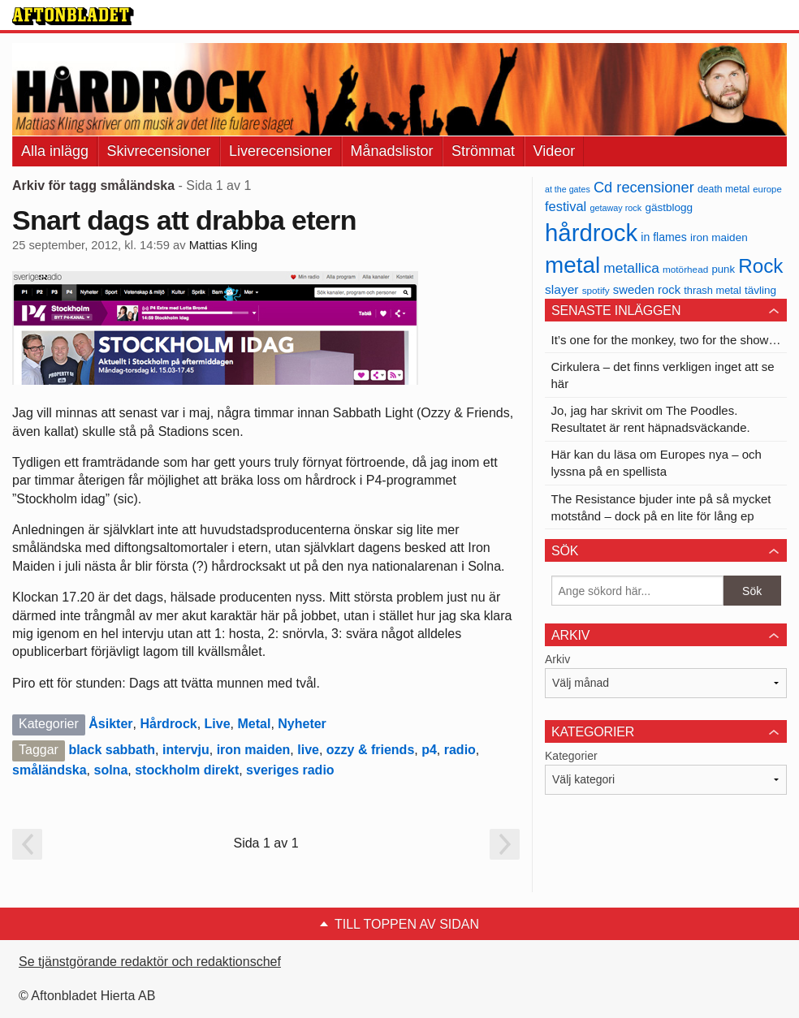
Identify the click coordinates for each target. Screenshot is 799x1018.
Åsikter (110, 724)
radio (460, 750)
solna (111, 770)
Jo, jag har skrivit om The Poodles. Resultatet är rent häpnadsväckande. (650, 418)
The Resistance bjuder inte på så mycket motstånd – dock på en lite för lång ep (661, 507)
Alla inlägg (55, 151)
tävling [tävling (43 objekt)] (760, 290)
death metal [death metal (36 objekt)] (723, 189)
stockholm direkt (187, 770)
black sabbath (111, 750)
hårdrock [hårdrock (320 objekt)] (591, 232)
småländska (49, 770)
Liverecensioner (280, 151)
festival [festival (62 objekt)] (565, 206)
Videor (554, 151)
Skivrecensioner (159, 151)
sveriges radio (290, 770)
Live (218, 724)
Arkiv (557, 659)
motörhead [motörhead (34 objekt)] (685, 269)
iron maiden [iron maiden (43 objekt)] (719, 237)
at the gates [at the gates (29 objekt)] (567, 189)
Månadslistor (392, 151)
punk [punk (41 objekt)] (723, 269)
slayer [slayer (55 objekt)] (561, 289)
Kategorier (571, 755)
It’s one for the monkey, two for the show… (666, 340)
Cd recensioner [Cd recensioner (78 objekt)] (644, 187)
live (308, 750)
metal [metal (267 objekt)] (572, 265)
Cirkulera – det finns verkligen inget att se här (663, 375)
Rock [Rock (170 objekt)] (760, 266)
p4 (429, 750)
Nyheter (302, 724)
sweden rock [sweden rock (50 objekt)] (646, 289)
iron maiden (254, 750)
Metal (253, 724)
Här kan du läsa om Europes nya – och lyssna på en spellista (656, 462)
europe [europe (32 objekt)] (767, 189)
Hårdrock (168, 724)
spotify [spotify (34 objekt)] (596, 290)
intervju (185, 750)
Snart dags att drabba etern (184, 220)
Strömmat (483, 151)
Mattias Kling (223, 245)
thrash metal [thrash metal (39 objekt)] (712, 290)
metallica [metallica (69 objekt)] (631, 268)
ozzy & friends (370, 750)
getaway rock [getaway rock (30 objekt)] (615, 208)
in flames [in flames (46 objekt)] (663, 237)
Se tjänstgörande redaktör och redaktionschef (150, 961)
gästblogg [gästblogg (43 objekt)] (669, 207)
